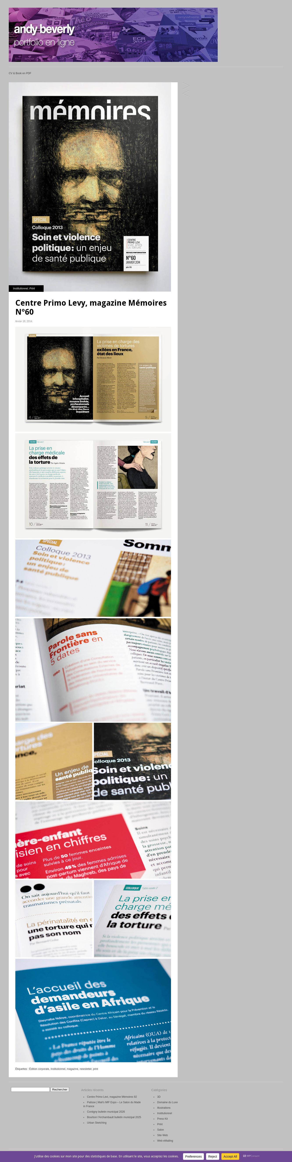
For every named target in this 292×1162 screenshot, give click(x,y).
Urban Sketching (97, 1122)
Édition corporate (39, 1069)
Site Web (162, 1135)
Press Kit (162, 1118)
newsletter (86, 1069)
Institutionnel (20, 288)
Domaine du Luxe (167, 1102)
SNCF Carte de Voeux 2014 (186, 94)
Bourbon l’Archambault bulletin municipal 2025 (114, 1117)
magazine (72, 1069)
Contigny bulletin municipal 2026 (106, 1111)
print (95, 1069)
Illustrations (164, 1107)
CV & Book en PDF (20, 73)
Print (32, 288)
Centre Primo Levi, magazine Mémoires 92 (112, 1096)
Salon (160, 1129)
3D (158, 1096)
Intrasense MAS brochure (186, 86)
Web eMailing (165, 1140)
